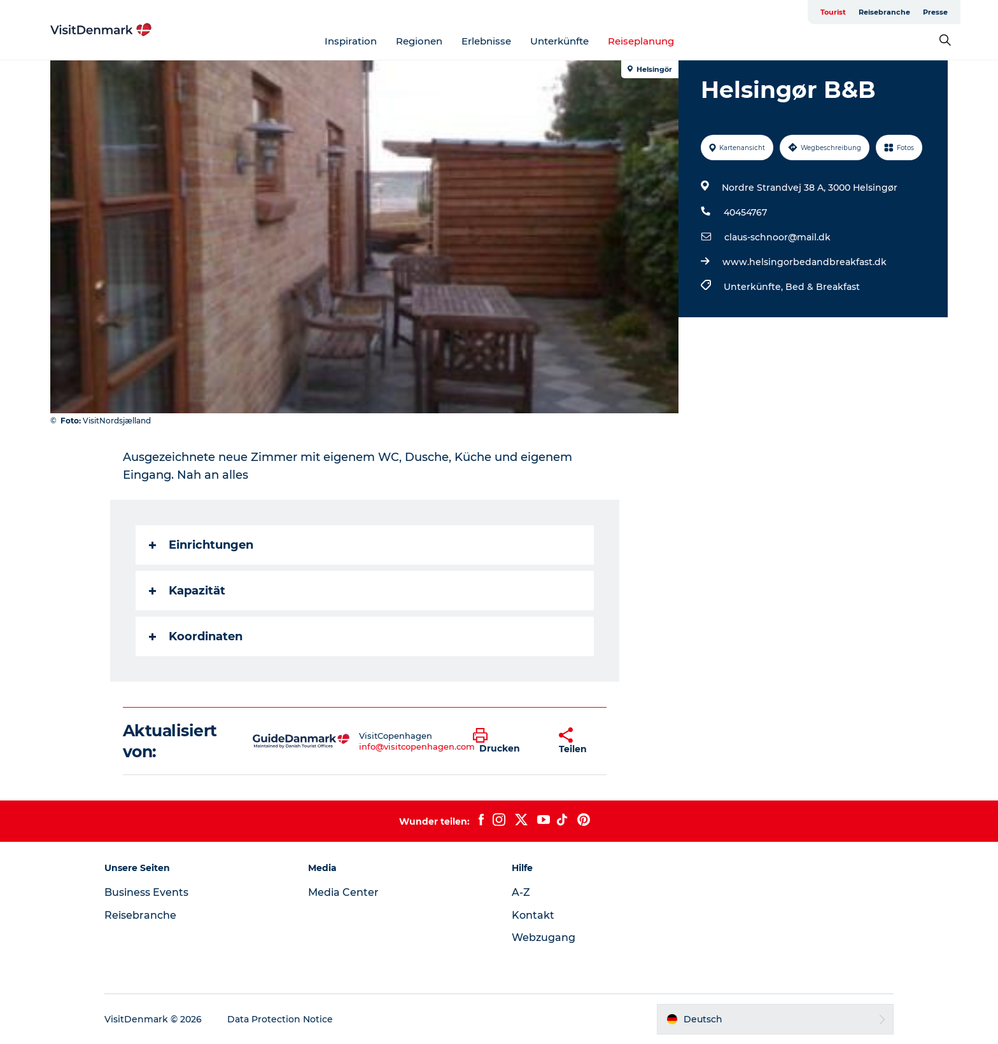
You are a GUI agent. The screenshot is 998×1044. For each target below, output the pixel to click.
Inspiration (351, 41)
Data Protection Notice (280, 1019)
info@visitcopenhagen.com (417, 746)
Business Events (146, 892)
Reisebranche (884, 12)
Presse (935, 12)
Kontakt (533, 915)
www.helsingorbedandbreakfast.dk (804, 262)
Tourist (833, 12)
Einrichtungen (201, 545)
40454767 (745, 212)
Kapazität (187, 591)
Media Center (343, 892)
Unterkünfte (559, 41)
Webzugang (543, 937)
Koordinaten (195, 636)
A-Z (521, 892)
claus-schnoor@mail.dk (777, 237)
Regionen (419, 41)
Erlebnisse (486, 41)
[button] (506, 741)
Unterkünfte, (754, 286)
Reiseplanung (641, 41)
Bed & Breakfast (822, 286)
